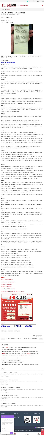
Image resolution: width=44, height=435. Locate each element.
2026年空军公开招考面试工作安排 (9, 347)
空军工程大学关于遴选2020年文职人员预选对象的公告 (11, 387)
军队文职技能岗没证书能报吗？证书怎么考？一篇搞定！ (11, 351)
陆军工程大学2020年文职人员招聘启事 (8, 403)
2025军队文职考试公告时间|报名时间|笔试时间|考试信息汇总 (12, 291)
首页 (5, 9)
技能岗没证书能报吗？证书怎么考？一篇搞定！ (11, 353)
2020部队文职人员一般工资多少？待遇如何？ (9, 372)
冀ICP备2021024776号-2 (30, 430)
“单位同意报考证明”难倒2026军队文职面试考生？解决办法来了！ (12, 349)
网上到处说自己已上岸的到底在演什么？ (30, 353)
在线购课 (38, 434)
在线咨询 (15, 434)
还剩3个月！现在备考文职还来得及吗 (30, 338)
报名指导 (8, 9)
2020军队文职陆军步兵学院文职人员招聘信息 (9, 379)
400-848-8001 (27, 434)
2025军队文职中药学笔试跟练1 (7, 279)
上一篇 (3, 338)
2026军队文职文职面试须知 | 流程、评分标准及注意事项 (27, 347)
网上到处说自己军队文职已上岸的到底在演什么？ (30, 351)
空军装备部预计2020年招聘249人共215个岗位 (9, 395)
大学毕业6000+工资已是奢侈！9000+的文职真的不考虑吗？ (16, 338)
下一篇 (41, 338)
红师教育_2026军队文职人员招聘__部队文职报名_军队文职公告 (8, 5)
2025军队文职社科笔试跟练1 (6, 286)
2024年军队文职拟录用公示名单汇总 (8, 288)
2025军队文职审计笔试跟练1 (6, 284)
